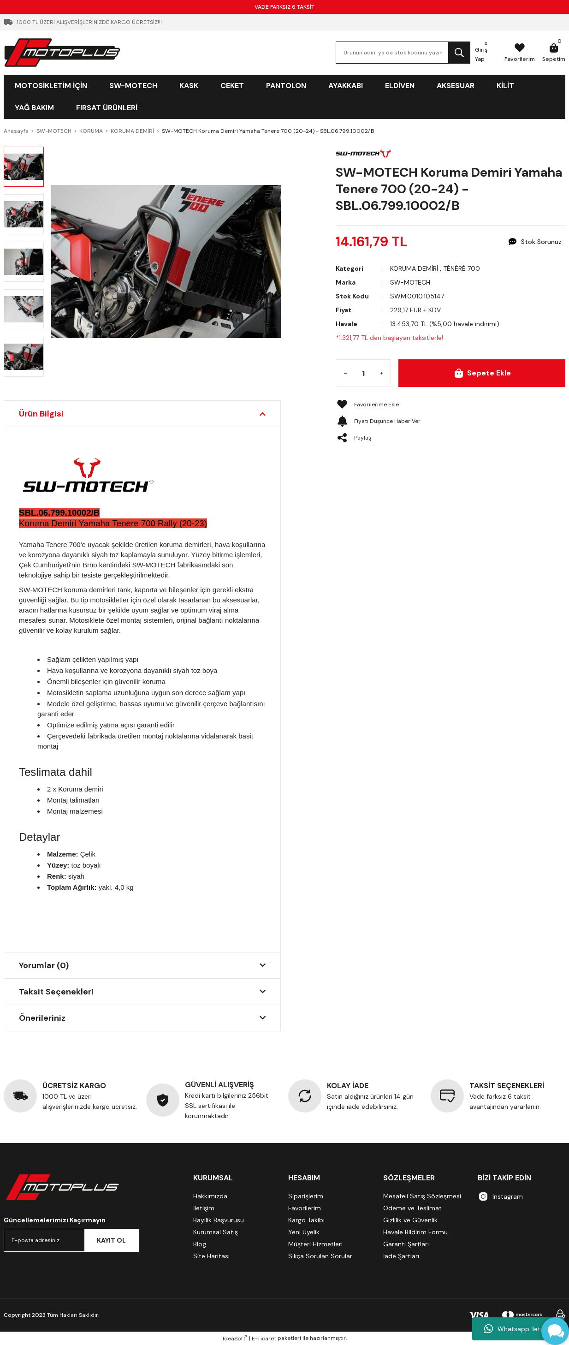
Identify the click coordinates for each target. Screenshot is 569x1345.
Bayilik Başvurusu (218, 1220)
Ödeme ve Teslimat (412, 1208)
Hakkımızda (210, 1196)
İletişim (203, 1208)
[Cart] (553, 53)
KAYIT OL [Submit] (111, 1240)
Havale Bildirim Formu (415, 1232)
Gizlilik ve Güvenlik (410, 1220)
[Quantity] (363, 373)
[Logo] (62, 52)
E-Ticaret (264, 1338)
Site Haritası (211, 1256)
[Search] (403, 53)
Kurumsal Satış (215, 1232)
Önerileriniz (42, 1018)
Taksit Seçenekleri (56, 991)
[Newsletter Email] (71, 1240)
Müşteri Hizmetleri (315, 1244)
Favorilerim (304, 1208)
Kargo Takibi (306, 1220)
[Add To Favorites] (450, 404)
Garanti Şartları (406, 1244)
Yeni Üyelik (304, 1232)
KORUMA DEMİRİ (414, 268)
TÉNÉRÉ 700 (461, 268)
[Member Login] (486, 53)
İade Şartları (401, 1256)
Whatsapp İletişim (518, 1329)
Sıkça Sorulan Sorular (320, 1256)
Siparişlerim (305, 1196)
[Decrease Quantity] (345, 373)
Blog (199, 1244)
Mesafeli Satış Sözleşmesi (422, 1196)
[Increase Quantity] (381, 373)
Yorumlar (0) (44, 965)
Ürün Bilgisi (41, 413)
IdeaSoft (235, 1338)
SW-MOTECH (410, 282)
